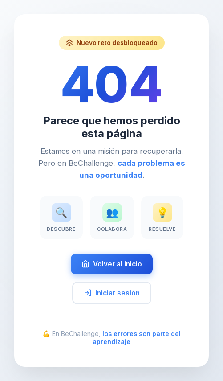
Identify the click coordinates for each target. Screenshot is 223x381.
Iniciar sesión (112, 293)
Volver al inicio (111, 264)
